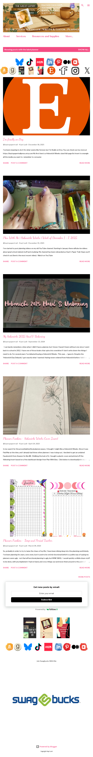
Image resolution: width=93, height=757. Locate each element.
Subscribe (46, 599)
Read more (85, 163)
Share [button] (6, 163)
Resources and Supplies (45, 36)
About (6, 36)
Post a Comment (19, 163)
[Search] (82, 4)
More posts (84, 577)
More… (69, 36)
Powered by (46, 609)
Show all (83, 49)
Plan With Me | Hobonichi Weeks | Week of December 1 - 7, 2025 (40, 238)
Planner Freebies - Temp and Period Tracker (27, 540)
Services (21, 36)
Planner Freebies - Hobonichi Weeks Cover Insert (30, 438)
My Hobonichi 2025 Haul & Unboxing (24, 336)
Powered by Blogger (46, 746)
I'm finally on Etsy (13, 139)
